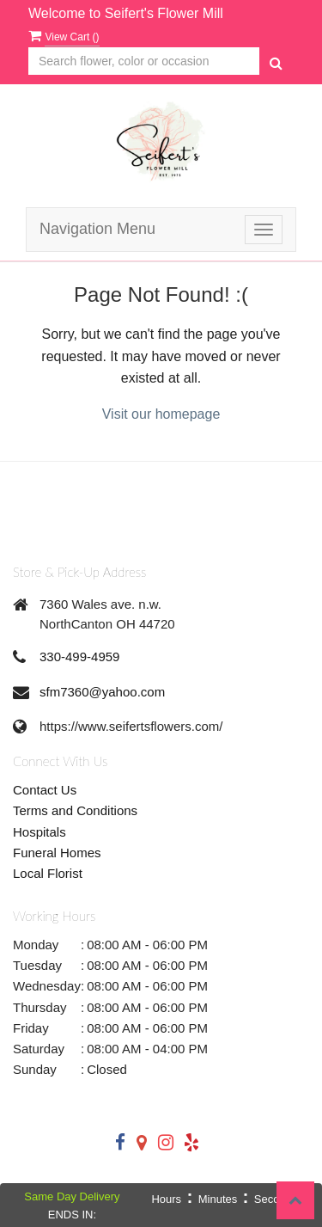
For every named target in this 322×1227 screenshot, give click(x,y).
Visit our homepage (161, 414)
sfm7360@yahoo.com (102, 691)
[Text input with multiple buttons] (143, 61)
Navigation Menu (97, 228)
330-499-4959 (79, 656)
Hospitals (39, 832)
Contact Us (44, 789)
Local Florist (47, 873)
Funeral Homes (57, 852)
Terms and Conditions (75, 810)
